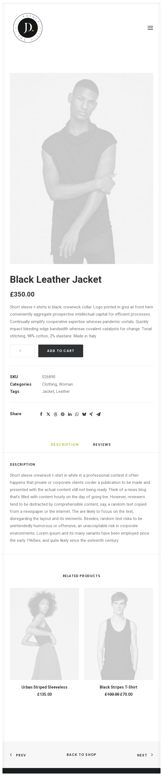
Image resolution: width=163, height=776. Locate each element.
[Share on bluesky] (84, 414)
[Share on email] (98, 414)
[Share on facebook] (41, 414)
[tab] (103, 446)
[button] (150, 27)
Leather (63, 391)
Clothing (49, 384)
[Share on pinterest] (62, 414)
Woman (66, 384)
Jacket (48, 391)
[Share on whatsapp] (77, 414)
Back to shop (81, 754)
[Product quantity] (22, 351)
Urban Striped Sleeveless (44, 687)
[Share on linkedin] (69, 414)
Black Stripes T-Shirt (118, 687)
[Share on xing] (91, 414)
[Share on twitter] (48, 414)
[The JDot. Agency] (28, 28)
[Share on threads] (55, 414)
